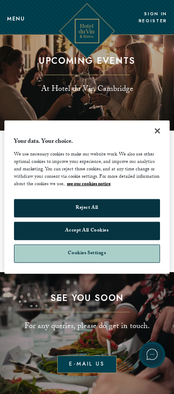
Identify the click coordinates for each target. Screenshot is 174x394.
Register (153, 21)
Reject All (87, 208)
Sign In (155, 14)
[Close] (157, 131)
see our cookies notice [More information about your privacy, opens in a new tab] (89, 184)
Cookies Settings (87, 253)
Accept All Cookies (86, 230)
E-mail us (87, 364)
